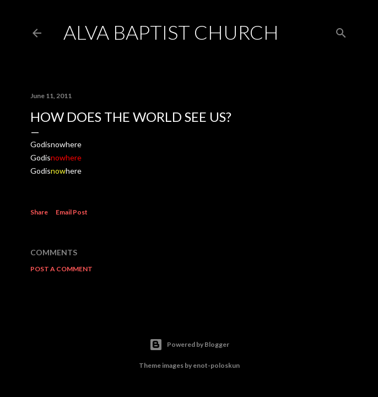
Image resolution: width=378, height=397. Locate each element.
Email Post (72, 212)
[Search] (341, 30)
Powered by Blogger (189, 344)
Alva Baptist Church (171, 32)
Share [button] (39, 212)
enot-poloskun (216, 365)
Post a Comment (61, 269)
